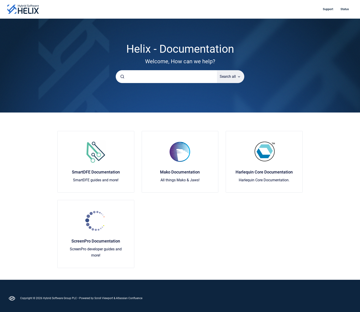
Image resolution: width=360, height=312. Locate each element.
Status (344, 9)
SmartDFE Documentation (96, 172)
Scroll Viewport (104, 298)
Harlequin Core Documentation (264, 172)
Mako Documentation (180, 172)
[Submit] (122, 76)
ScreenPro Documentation (95, 241)
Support (328, 9)
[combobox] (166, 76)
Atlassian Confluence (129, 298)
